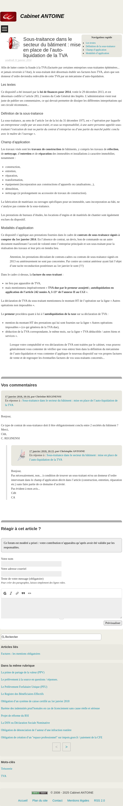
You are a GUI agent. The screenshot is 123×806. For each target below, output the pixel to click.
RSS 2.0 (99, 800)
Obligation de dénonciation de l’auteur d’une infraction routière (36, 730)
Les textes (91, 42)
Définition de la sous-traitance (100, 46)
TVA (3, 776)
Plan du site (40, 800)
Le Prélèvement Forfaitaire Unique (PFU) (24, 686)
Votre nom (7, 558)
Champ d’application (96, 49)
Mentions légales (78, 800)
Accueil (23, 800)
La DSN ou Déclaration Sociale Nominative (25, 722)
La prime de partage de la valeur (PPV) (22, 672)
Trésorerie (6, 768)
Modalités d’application (97, 53)
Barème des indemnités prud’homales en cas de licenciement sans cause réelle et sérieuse (50, 708)
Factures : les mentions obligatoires (20, 653)
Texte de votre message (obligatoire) (22, 578)
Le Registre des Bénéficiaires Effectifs (22, 693)
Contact (57, 800)
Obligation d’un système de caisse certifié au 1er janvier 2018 (35, 701)
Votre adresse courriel (13, 568)
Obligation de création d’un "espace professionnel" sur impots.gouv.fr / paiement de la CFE (51, 737)
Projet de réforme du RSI (15, 715)
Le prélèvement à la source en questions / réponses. (29, 679)
